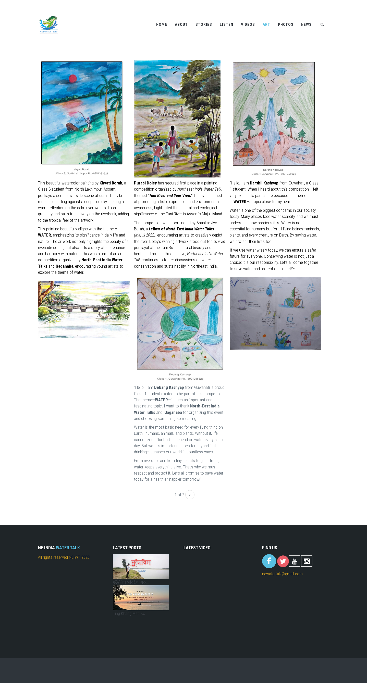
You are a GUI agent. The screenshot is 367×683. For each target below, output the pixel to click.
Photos (285, 24)
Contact (311, 3)
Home (161, 24)
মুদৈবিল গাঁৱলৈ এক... (131, 582)
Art (266, 24)
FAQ (325, 3)
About (181, 24)
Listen (226, 24)
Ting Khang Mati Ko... (130, 613)
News (306, 24)
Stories (203, 24)
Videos (248, 24)
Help (296, 3)
